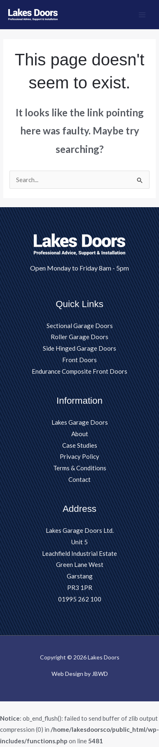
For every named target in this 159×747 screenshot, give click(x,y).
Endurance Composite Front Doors (79, 371)
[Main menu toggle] (142, 14)
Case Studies (79, 445)
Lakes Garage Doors (79, 422)
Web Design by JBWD (79, 673)
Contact (79, 479)
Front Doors (79, 359)
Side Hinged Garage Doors (79, 348)
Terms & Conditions (79, 468)
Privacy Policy (79, 456)
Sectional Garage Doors (80, 325)
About (79, 433)
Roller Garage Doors (79, 336)
